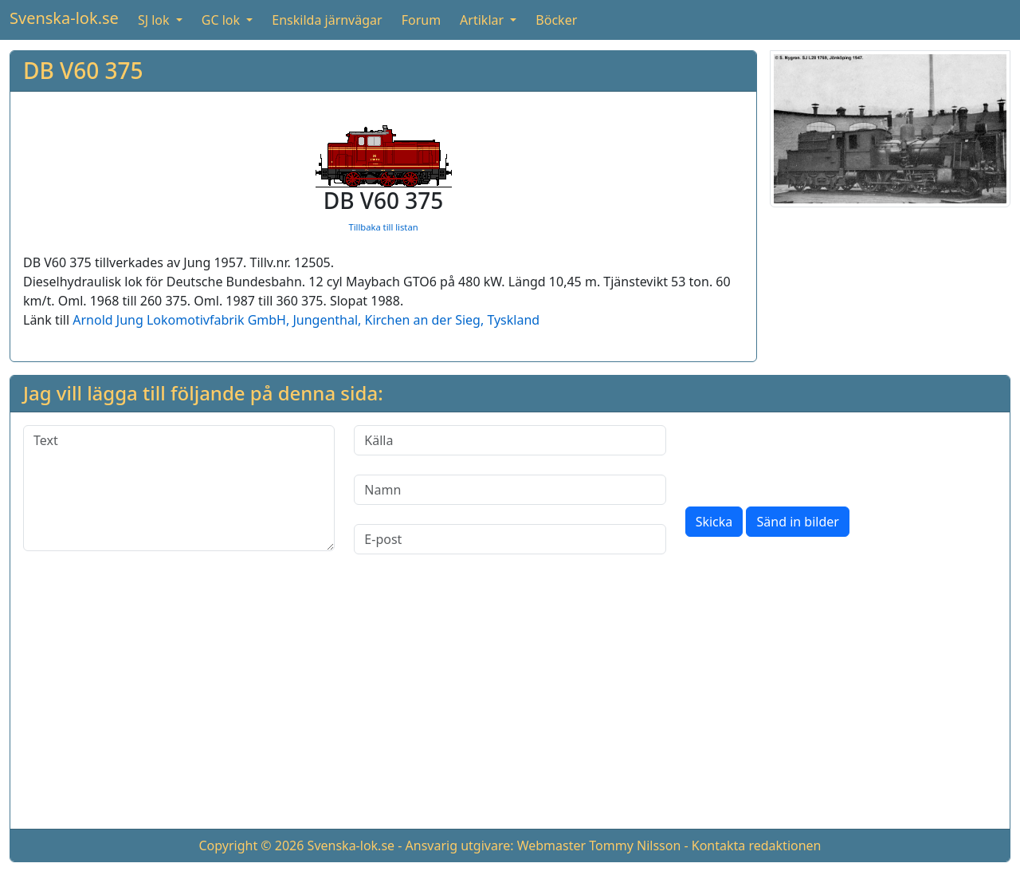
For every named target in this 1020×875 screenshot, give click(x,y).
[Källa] (509, 440)
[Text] (179, 488)
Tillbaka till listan (383, 227)
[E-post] (509, 539)
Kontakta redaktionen (757, 845)
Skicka (714, 521)
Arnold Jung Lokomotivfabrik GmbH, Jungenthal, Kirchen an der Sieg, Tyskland (306, 320)
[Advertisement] (510, 704)
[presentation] (806, 456)
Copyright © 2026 (251, 845)
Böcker (556, 20)
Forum (421, 20)
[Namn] (509, 490)
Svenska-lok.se (64, 18)
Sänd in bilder (797, 521)
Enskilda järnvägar (327, 20)
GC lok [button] (222, 20)
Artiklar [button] (483, 20)
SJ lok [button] (155, 20)
